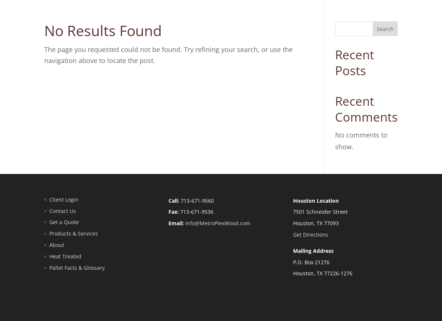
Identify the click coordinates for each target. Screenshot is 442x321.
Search (385, 28)
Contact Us (62, 210)
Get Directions (310, 234)
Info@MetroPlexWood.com (217, 223)
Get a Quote (64, 222)
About (56, 244)
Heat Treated (65, 256)
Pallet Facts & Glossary (77, 267)
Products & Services (73, 233)
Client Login (64, 199)
